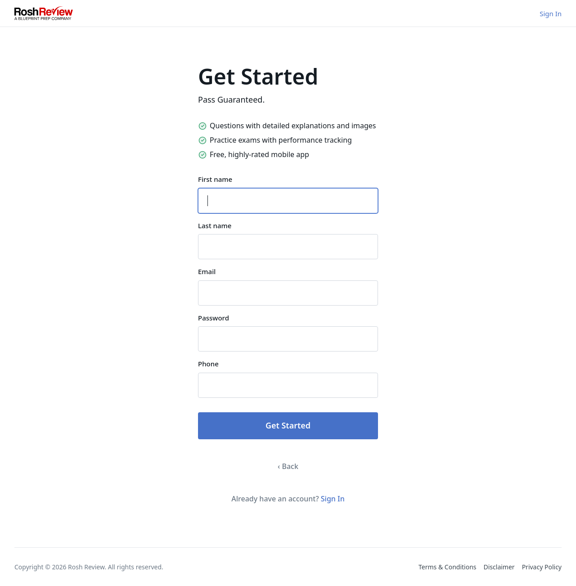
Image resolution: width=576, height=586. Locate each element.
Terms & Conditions (447, 567)
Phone (208, 363)
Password (213, 317)
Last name (214, 225)
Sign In (551, 13)
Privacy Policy (542, 567)
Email (207, 271)
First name (215, 179)
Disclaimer (499, 567)
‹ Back (288, 466)
